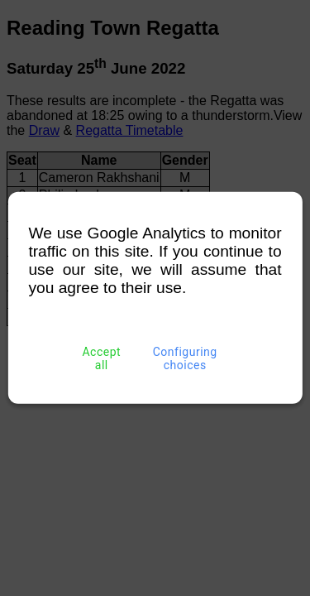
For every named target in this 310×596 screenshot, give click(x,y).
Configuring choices (184, 358)
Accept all (101, 358)
